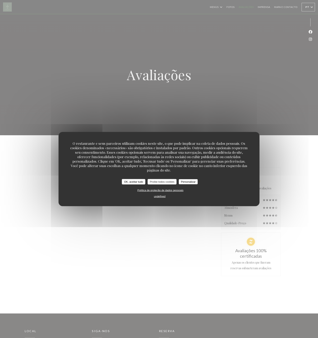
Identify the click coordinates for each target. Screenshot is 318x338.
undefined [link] (159, 196)
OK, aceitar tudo (133, 181)
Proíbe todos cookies (162, 181)
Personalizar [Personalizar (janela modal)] (188, 181)
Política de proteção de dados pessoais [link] (161, 190)
